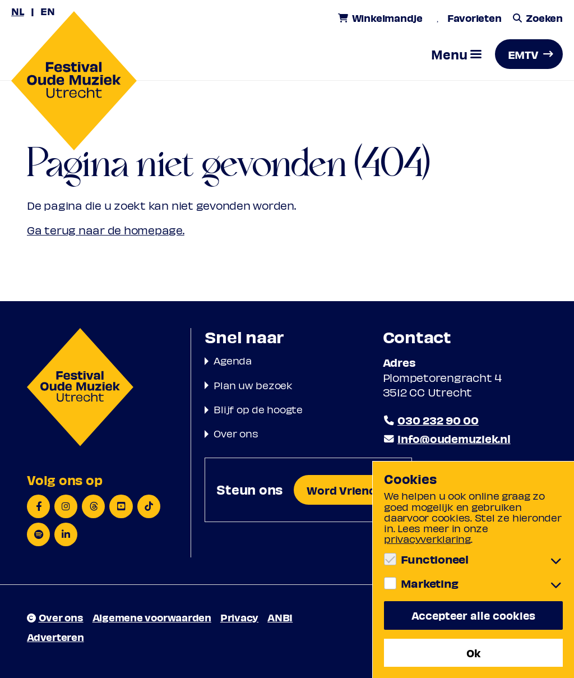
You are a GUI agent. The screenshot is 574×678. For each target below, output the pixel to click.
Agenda (233, 360)
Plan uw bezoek (253, 385)
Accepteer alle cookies (473, 615)
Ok (473, 652)
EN (47, 11)
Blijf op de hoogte (258, 409)
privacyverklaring (427, 539)
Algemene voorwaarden (151, 617)
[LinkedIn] (65, 534)
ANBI (280, 617)
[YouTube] (120, 506)
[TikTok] (148, 506)
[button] (456, 54)
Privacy (239, 617)
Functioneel (435, 559)
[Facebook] (38, 506)
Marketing (430, 583)
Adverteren (55, 636)
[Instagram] (65, 506)
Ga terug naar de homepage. (105, 230)
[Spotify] (38, 534)
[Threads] (93, 506)
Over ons (236, 433)
